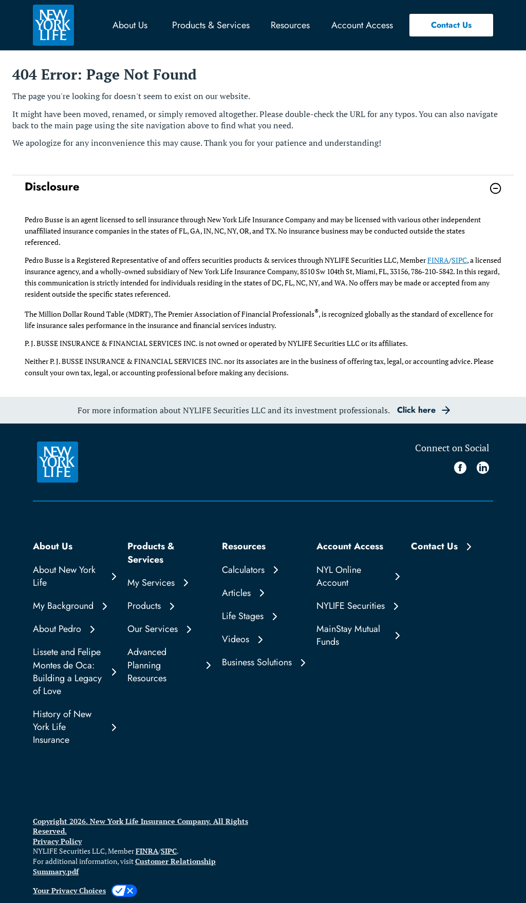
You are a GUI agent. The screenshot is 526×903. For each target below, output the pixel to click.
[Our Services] (168, 629)
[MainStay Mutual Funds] (357, 635)
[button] (451, 25)
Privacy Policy (57, 841)
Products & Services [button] (211, 25)
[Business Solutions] (263, 662)
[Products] (168, 606)
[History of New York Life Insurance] (74, 727)
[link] (263, 195)
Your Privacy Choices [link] (69, 890)
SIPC (459, 260)
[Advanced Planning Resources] (168, 665)
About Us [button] (129, 25)
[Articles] (263, 593)
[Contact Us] (452, 546)
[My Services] (168, 583)
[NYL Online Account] (357, 576)
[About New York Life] (74, 576)
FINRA (438, 260)
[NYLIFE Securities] (357, 606)
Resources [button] (290, 25)
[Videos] (263, 639)
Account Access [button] (362, 25)
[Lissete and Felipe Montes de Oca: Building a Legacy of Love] (74, 672)
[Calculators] (263, 570)
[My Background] (74, 606)
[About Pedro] (74, 629)
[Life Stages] (263, 616)
